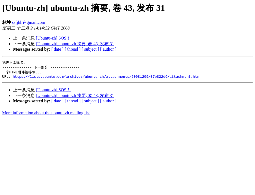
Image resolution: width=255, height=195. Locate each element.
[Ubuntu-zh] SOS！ (53, 38)
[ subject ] (90, 49)
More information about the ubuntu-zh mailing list (46, 114)
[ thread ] (73, 49)
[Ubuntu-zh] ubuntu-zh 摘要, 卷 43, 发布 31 (75, 43)
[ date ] (57, 49)
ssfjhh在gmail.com (28, 22)
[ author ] (108, 49)
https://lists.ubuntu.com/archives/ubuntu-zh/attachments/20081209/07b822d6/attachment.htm (106, 78)
